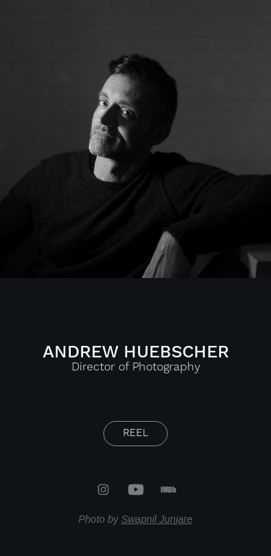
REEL (135, 433)
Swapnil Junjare (157, 519)
